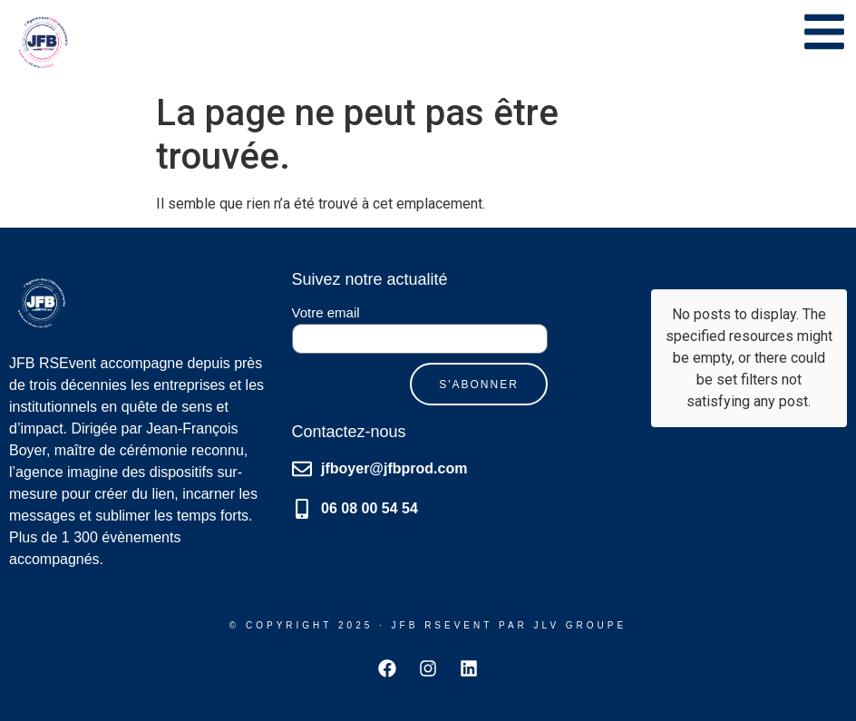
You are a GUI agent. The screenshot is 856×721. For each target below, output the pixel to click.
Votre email (326, 313)
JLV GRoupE (580, 625)
